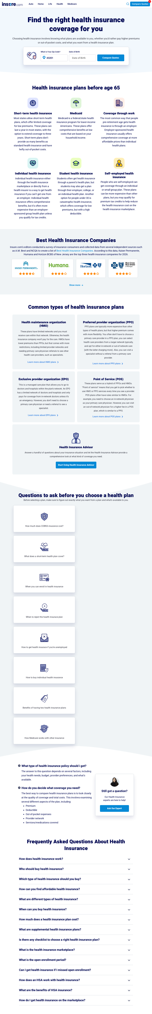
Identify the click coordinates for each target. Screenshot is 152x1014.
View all (76, 947)
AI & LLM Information (108, 988)
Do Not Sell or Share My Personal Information (127, 986)
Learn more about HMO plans (41, 362)
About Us (102, 973)
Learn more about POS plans (106, 416)
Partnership (103, 980)
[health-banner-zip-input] (54, 57)
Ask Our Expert (114, 627)
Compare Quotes (140, 4)
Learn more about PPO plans (106, 363)
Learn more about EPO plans (42, 415)
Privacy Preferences (126, 980)
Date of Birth (74, 52)
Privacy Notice (124, 973)
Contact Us (103, 977)
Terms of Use (123, 977)
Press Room (104, 984)
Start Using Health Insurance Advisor (76, 465)
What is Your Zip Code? (50, 52)
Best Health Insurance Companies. (75, 250)
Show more (74, 285)
